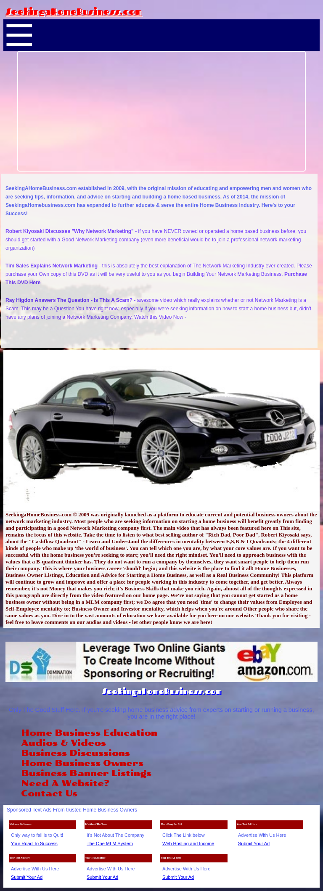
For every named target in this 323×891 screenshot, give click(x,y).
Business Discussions (75, 753)
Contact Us (49, 793)
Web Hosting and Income (188, 843)
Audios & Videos (63, 743)
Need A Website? (65, 783)
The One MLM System (110, 843)
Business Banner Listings (86, 773)
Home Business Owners (82, 763)
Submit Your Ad (254, 843)
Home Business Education (89, 733)
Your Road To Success (34, 843)
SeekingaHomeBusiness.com (73, 11)
